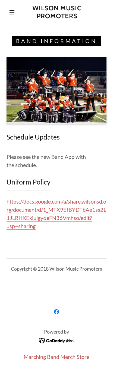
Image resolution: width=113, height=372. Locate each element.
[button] (12, 12)
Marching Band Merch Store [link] (56, 356)
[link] (56, 12)
